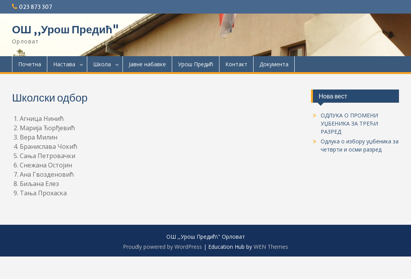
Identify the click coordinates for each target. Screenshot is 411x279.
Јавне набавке (147, 64)
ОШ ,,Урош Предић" (65, 29)
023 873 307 (35, 6)
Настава (64, 64)
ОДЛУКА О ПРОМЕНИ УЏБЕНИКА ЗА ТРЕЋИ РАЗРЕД (349, 123)
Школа (102, 64)
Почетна (29, 64)
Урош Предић (195, 64)
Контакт (236, 64)
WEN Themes (271, 246)
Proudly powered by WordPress (162, 246)
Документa (273, 64)
